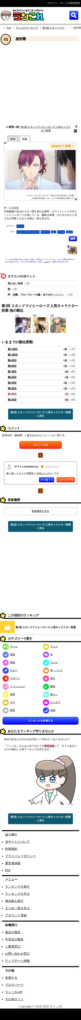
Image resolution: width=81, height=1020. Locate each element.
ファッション (14, 686)
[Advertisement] (37, 83)
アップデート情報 (17, 960)
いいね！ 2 (47, 479)
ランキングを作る (17, 893)
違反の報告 (12, 932)
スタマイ (45, 232)
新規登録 (49, 745)
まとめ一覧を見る (17, 908)
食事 (9, 694)
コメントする (40, 444)
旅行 (49, 678)
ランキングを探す (17, 886)
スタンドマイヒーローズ (28, 232)
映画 (9, 662)
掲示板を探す (14, 901)
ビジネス (52, 702)
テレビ (50, 662)
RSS (7, 870)
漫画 (9, 654)
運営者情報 (12, 863)
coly (53, 232)
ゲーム (61, 232)
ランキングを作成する (40, 720)
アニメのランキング (26, 27)
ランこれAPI (13, 992)
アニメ (20, 226)
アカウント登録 (16, 915)
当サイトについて (17, 841)
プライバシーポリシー (20, 856)
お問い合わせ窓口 (17, 953)
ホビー (10, 670)
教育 (9, 710)
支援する (11, 977)
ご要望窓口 (12, 946)
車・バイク (53, 670)
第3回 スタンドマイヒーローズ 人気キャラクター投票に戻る (40, 414)
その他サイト (14, 999)
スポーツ (11, 678)
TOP (8, 27)
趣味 (49, 686)
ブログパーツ (14, 984)
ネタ (9, 702)
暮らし (50, 694)
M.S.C (69, 232)
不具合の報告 (14, 939)
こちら (46, 262)
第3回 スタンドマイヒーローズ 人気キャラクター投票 (45, 627)
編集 (72, 238)
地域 (49, 710)
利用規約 (11, 849)
